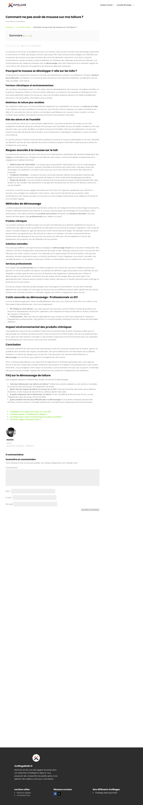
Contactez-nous (23, 795)
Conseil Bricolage (23, 27)
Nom (8, 491)
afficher (27, 36)
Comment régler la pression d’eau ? (25, 419)
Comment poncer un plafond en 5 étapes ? (28, 414)
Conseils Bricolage (124, 5)
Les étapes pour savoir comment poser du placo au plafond (36, 417)
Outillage (9, 27)
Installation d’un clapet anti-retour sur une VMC (30, 412)
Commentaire (12, 467)
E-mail (9, 497)
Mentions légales (24, 793)
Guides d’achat (106, 5)
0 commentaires (19, 21)
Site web (9, 504)
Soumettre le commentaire (90, 510)
